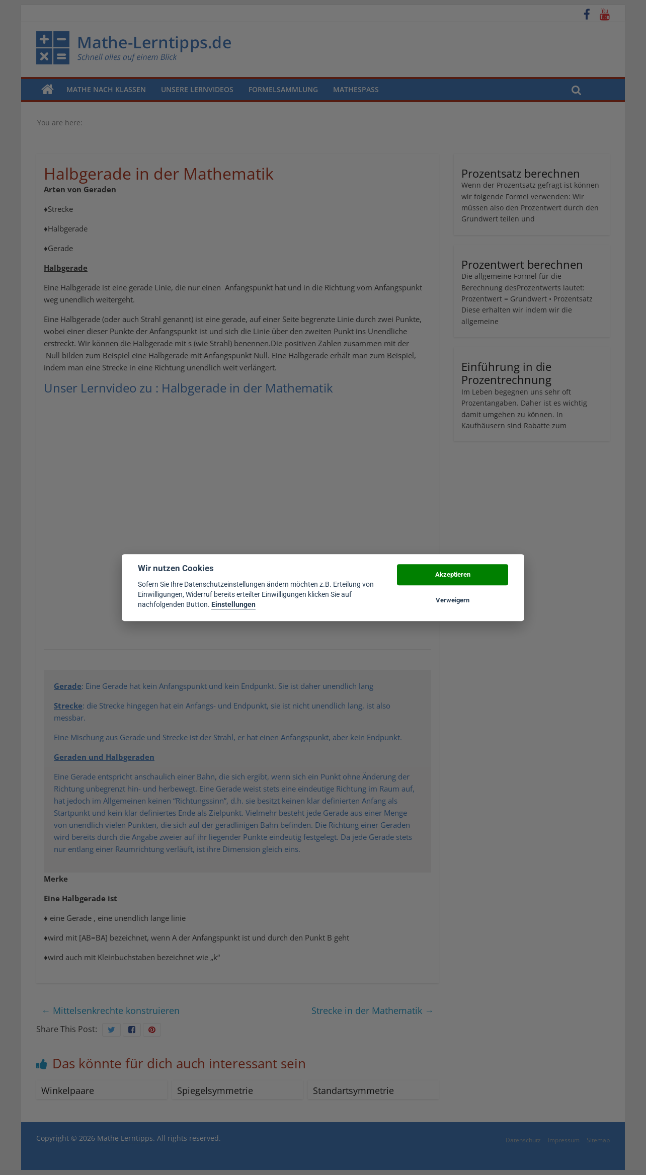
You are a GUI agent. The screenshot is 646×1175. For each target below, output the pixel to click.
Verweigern (452, 600)
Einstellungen (233, 605)
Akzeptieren (452, 575)
